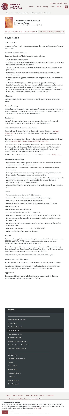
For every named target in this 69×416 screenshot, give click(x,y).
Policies (10, 362)
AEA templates (57, 155)
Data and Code (12, 366)
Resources (34, 395)
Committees (50, 395)
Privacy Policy (38, 408)
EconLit (41, 395)
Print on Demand (13, 380)
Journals (31, 7)
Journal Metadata (13, 384)
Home (7, 13)
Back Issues (11, 377)
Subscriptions (12, 355)
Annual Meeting (42, 7)
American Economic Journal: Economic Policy (30, 13)
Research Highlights (14, 373)
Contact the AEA (36, 399)
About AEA (60, 3)
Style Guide (47, 13)
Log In (65, 3)
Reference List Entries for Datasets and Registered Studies (29, 141)
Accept (5, 412)
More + (59, 7)
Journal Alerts (12, 369)
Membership (53, 3)
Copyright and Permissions (16, 359)
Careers (52, 7)
